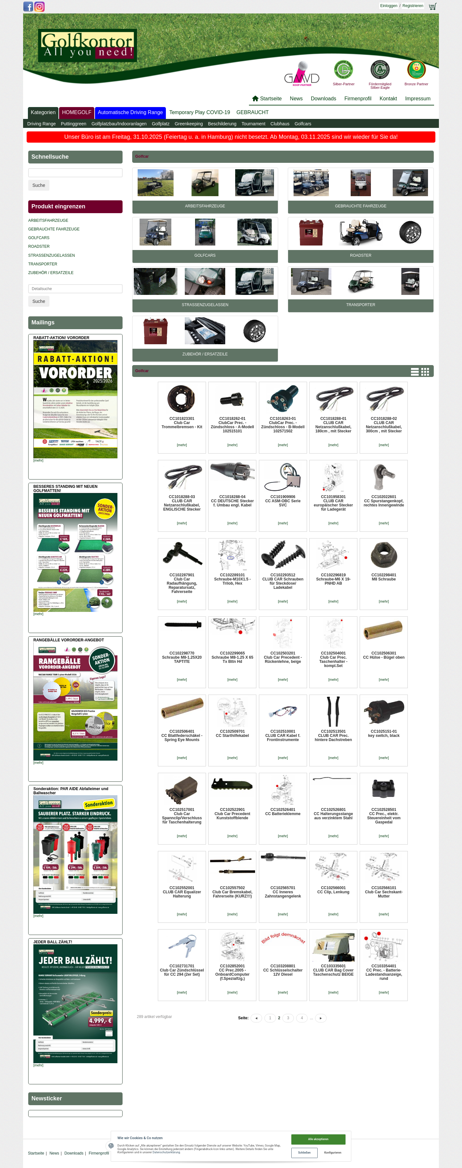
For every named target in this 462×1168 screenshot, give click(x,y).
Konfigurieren (332, 1152)
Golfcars (303, 123)
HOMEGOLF (76, 112)
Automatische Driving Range (130, 112)
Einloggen (388, 6)
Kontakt (388, 98)
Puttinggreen (73, 123)
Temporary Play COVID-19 (199, 112)
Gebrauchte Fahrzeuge (360, 206)
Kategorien (43, 112)
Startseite (271, 98)
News (296, 98)
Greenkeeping (189, 123)
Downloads (323, 98)
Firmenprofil (357, 98)
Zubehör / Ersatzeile (205, 354)
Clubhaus (279, 123)
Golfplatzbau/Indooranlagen (119, 123)
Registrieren (413, 6)
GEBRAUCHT (252, 112)
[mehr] (182, 445)
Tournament (253, 123)
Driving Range (41, 123)
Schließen (304, 1152)
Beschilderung (222, 123)
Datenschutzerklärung (166, 1152)
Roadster (361, 255)
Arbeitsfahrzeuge (205, 206)
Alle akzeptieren (318, 1139)
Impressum (418, 98)
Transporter (360, 305)
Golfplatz (160, 123)
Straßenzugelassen (205, 305)
